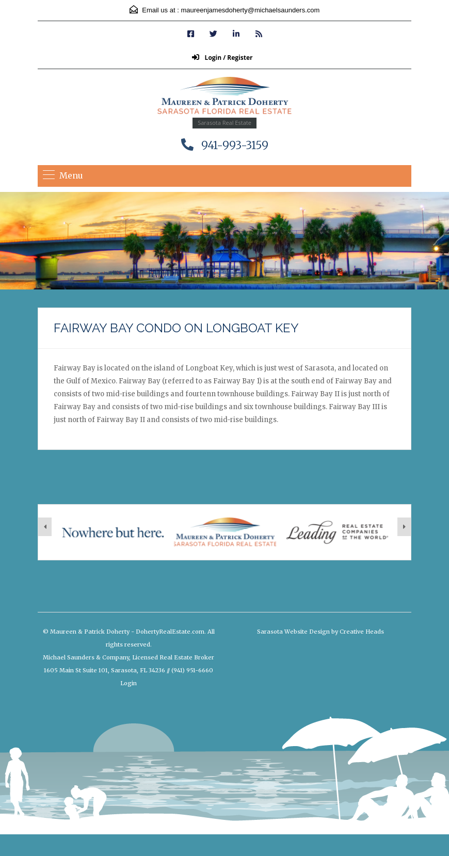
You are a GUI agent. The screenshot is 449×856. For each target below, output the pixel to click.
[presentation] (45, 527)
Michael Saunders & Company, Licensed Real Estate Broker (128, 657)
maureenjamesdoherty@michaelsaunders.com (250, 10)
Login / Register (222, 57)
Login (128, 683)
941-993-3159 (234, 145)
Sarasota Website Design (293, 631)
